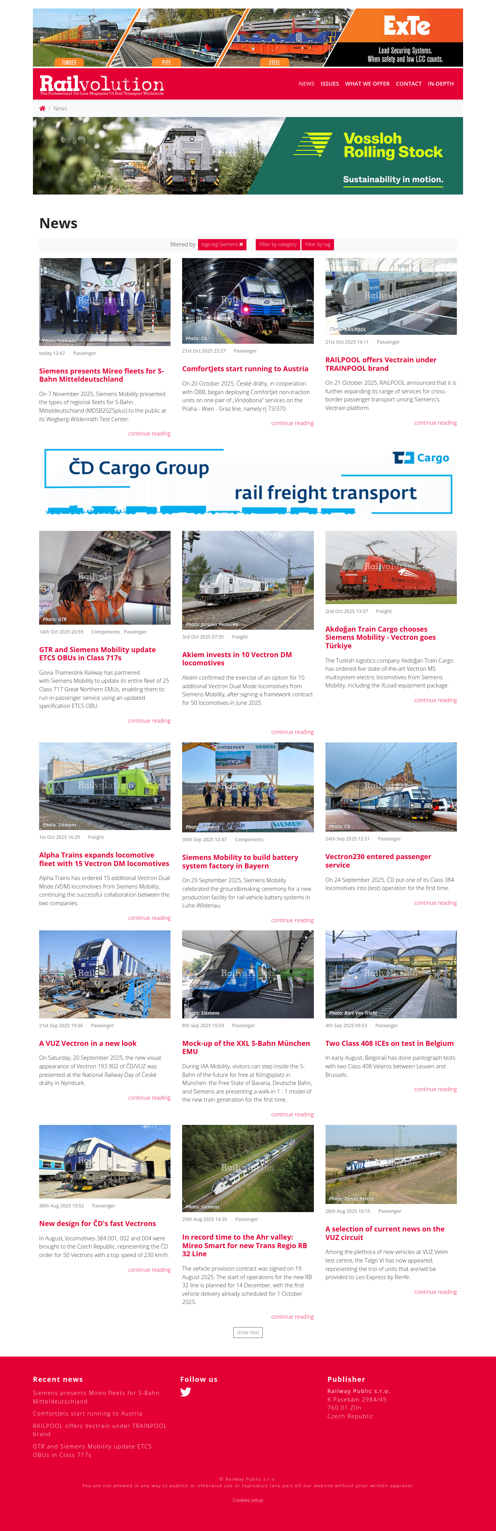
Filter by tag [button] (317, 244)
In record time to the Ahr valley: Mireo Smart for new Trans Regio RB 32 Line (244, 1245)
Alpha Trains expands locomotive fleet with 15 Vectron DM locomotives (104, 859)
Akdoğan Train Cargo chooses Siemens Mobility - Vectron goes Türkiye (381, 637)
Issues (330, 83)
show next (248, 1332)
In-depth (441, 83)
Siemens (222, 244)
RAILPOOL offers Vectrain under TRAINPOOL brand (381, 364)
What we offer (367, 83)
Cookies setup (248, 1500)
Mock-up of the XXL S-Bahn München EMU (246, 1047)
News (307, 83)
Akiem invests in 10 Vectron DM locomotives (237, 659)
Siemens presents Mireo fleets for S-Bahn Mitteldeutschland (101, 375)
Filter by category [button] (277, 244)
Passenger (84, 353)
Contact (409, 83)
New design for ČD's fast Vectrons (97, 1223)
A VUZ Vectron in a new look (88, 1043)
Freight (240, 637)
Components (105, 632)
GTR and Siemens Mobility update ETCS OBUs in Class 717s (97, 654)
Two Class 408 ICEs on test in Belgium (390, 1043)
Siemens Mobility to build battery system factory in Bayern (240, 861)
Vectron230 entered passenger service (379, 861)
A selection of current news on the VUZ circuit (385, 1233)
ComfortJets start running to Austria (245, 368)
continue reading (149, 433)
